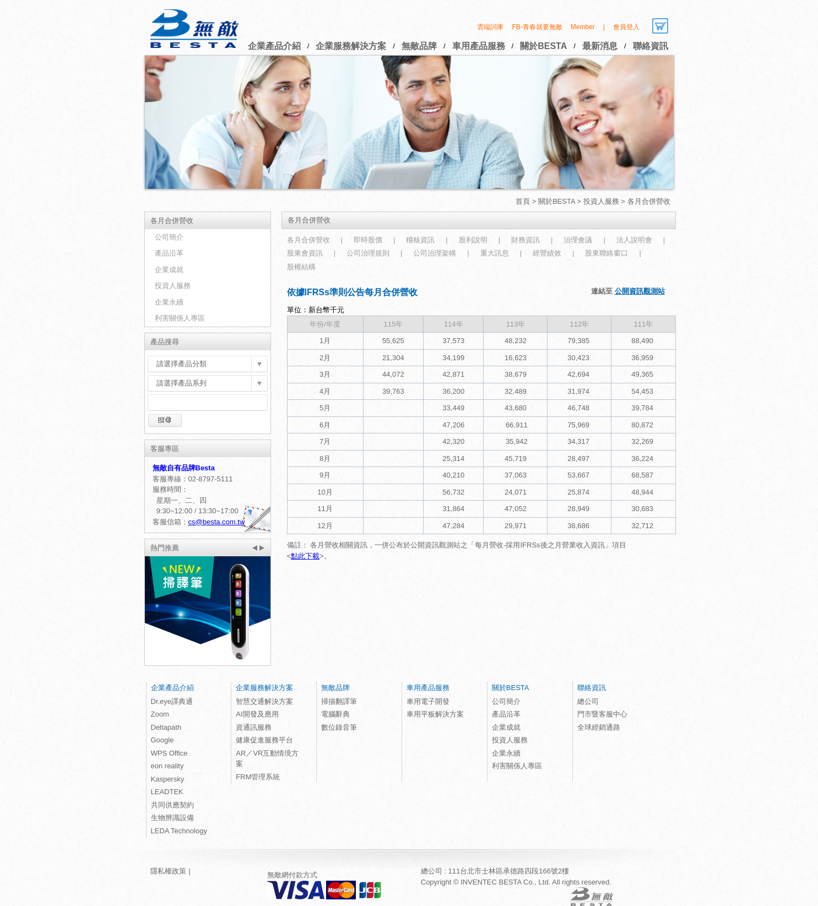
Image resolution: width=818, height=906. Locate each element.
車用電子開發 (428, 701)
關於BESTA (543, 46)
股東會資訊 (305, 253)
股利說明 (473, 240)
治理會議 (578, 240)
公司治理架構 (434, 253)
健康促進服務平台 (264, 740)
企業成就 (169, 269)
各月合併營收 (308, 240)
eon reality (167, 766)
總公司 (588, 701)
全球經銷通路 (598, 727)
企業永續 (169, 302)
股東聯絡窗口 (606, 253)
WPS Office (169, 753)
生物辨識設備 (172, 817)
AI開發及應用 (257, 714)
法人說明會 (634, 240)
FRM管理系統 (258, 777)
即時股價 (368, 240)
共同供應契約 (172, 805)
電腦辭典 (335, 714)
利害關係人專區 (180, 318)
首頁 (523, 201)
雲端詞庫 (490, 27)
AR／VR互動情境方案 (267, 758)
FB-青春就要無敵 (537, 27)
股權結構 (301, 267)
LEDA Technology (179, 831)
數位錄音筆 (339, 727)
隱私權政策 (168, 871)
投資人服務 (601, 201)
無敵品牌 (419, 46)
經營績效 (547, 253)
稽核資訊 (420, 240)
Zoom (160, 714)
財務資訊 (525, 240)
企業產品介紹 (274, 46)
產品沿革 (169, 253)
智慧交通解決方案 (264, 701)
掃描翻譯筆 (339, 701)
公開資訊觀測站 (640, 291)
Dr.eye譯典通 (172, 701)
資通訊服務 (254, 727)
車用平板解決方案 (435, 714)
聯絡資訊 (650, 46)
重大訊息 (494, 253)
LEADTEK (167, 792)
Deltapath (166, 727)
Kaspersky (168, 779)
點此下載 (305, 556)
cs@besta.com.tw (216, 522)
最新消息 (599, 46)
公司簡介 (169, 237)
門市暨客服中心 (602, 714)
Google (162, 740)
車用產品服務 (478, 46)
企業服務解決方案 (351, 46)
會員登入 (626, 27)
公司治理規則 (367, 253)
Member (583, 27)
